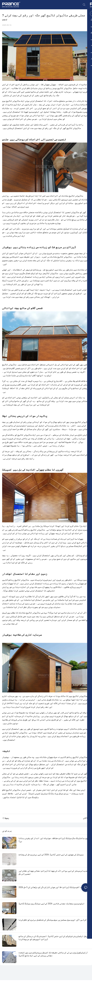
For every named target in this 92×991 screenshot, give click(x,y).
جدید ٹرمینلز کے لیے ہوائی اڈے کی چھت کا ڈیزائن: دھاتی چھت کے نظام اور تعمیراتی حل (53, 872)
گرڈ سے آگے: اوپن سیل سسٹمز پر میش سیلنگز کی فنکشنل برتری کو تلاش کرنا (52, 920)
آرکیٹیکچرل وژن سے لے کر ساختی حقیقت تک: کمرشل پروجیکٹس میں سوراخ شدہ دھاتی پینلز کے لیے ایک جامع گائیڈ (53, 954)
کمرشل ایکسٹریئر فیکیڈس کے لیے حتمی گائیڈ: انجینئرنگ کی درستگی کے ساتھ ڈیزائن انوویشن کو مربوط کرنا (54, 937)
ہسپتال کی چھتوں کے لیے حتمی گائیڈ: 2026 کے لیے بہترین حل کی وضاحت (51, 854)
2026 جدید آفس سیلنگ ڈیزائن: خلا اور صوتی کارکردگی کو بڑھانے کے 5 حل (52, 887)
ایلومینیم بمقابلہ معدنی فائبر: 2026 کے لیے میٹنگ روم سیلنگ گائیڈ (51, 903)
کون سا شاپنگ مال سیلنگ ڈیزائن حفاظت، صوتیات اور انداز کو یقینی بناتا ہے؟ (53, 839)
